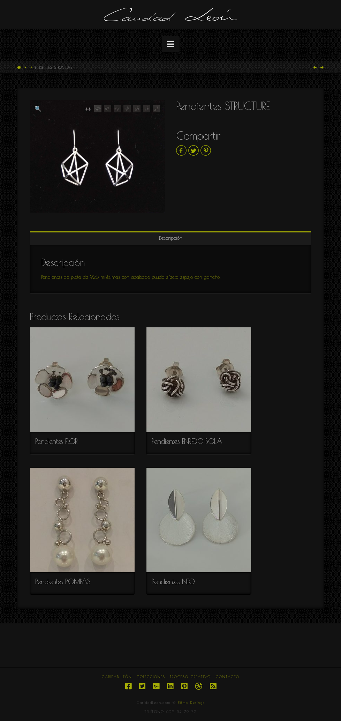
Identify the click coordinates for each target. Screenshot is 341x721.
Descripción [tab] (170, 238)
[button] (171, 44)
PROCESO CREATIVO (190, 677)
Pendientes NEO (173, 581)
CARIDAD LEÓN (117, 677)
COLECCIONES (151, 677)
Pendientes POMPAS (63, 581)
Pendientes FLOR (56, 441)
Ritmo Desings (191, 702)
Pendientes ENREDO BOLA (187, 441)
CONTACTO (228, 677)
